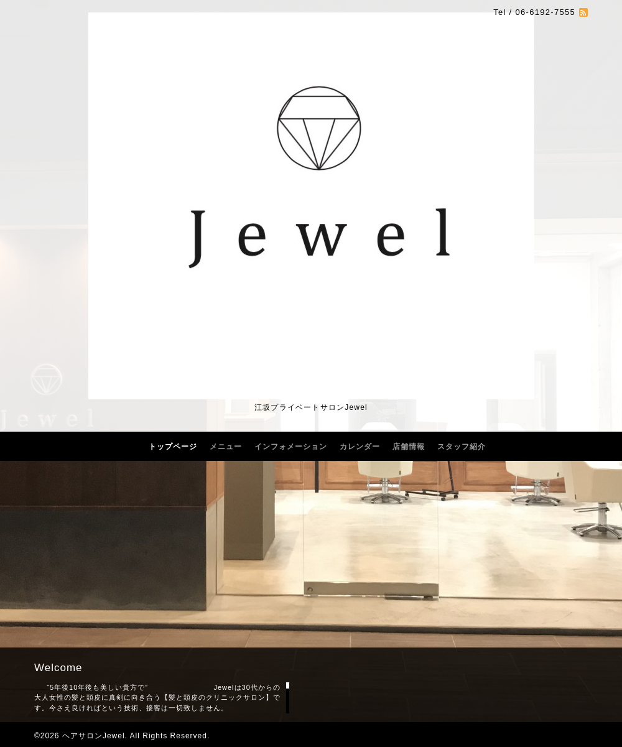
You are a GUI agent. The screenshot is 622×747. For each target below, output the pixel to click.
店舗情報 (408, 446)
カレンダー (360, 446)
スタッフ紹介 (461, 446)
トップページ (173, 446)
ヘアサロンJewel (93, 735)
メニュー (226, 446)
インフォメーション (290, 446)
